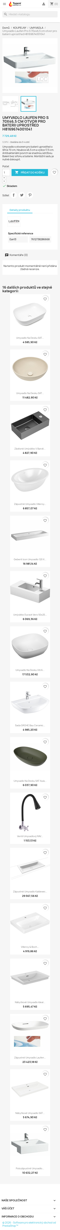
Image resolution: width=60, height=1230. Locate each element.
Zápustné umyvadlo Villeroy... (30, 504)
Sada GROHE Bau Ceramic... (30, 725)
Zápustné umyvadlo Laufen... (30, 1057)
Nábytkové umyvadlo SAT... (30, 1113)
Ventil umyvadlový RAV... (30, 836)
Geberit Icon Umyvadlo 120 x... (30, 559)
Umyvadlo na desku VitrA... (30, 670)
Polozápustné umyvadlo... (30, 1168)
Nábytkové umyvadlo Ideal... (30, 1002)
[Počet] (6, 172)
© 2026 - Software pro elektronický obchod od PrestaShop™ (29, 1224)
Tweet (22, 195)
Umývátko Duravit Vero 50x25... (30, 614)
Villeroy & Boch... (30, 946)
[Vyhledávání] (30, 14)
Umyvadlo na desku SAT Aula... (30, 780)
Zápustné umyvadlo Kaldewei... (30, 891)
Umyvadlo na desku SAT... (30, 337)
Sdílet (13, 195)
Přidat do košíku (30, 172)
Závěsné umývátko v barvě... (30, 448)
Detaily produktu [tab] (20, 210)
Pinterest (30, 195)
